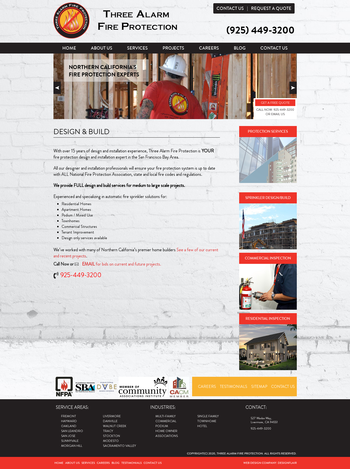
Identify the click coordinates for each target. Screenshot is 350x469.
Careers (209, 48)
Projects (173, 48)
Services (137, 48)
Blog (240, 48)
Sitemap (259, 386)
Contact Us (230, 8)
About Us (101, 48)
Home (69, 48)
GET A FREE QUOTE (275, 102)
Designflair (287, 463)
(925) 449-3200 (260, 30)
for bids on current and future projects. (121, 264)
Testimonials (233, 386)
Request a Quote (271, 8)
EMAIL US (278, 114)
